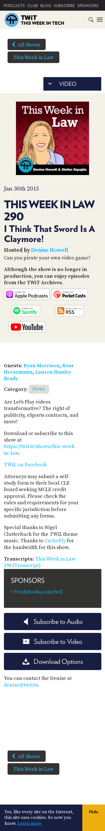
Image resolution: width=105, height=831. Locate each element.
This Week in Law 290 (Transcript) (40, 562)
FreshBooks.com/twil (38, 592)
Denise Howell (49, 250)
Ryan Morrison (42, 365)
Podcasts (14, 5)
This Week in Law (33, 57)
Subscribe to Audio (52, 621)
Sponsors (88, 5)
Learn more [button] (29, 823)
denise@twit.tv (21, 685)
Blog (45, 5)
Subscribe (64, 5)
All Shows (25, 44)
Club (32, 5)
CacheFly (55, 540)
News (38, 389)
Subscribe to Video (52, 641)
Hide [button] (93, 811)
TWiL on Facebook (25, 465)
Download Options (52, 661)
